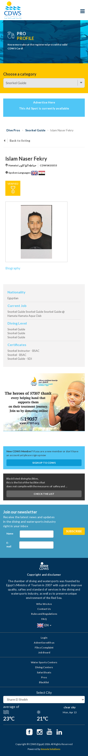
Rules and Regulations (44, 613)
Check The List (44, 493)
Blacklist (44, 682)
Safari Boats (44, 672)
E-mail (8, 544)
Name (9, 533)
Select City (44, 692)
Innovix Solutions (50, 749)
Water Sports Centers (44, 662)
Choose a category (19, 74)
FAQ (44, 619)
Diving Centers (44, 667)
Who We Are (44, 604)
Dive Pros (13, 130)
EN (44, 625)
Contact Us (44, 608)
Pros (44, 677)
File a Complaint (44, 647)
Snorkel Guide (35, 130)
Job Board (44, 652)
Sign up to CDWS (44, 462)
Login (44, 637)
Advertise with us (44, 642)
